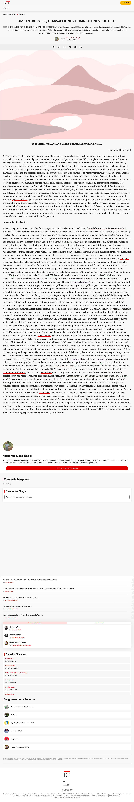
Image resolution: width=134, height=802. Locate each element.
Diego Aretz (14, 739)
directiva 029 (75, 278)
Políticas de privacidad (57, 794)
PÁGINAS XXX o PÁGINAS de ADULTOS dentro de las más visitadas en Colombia (30, 580)
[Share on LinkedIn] (69, 47)
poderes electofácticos (14, 372)
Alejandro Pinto (9, 582)
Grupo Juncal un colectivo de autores (22, 707)
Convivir (107, 275)
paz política (44, 392)
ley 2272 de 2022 (19, 199)
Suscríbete (126, 3)
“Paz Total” (61, 162)
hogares (124, 258)
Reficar (100, 358)
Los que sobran (10, 666)
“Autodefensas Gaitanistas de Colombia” (106, 228)
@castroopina (12, 661)
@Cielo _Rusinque (13, 668)
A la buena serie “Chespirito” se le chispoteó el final (20, 597)
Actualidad (12, 15)
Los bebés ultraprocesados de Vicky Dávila (18, 606)
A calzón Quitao (12, 690)
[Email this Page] (75, 47)
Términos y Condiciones (41, 794)
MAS (11, 275)
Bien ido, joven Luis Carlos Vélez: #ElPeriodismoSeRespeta (23, 615)
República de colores (17, 642)
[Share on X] (58, 47)
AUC (41, 278)
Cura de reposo (15, 635)
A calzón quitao (10, 687)
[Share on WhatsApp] (64, 47)
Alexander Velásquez (11, 600)
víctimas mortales (122, 308)
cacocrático (46, 372)
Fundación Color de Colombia (21, 645)
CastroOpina (9, 658)
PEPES (51, 275)
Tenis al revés (9, 680)
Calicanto (63, 40)
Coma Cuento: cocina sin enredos (16, 673)
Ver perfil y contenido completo (67, 468)
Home (5, 15)
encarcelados (44, 335)
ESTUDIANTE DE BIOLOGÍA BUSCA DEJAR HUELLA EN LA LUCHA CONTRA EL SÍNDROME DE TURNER (38, 588)
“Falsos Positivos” (81, 281)
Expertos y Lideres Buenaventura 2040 (22, 723)
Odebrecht (77, 358)
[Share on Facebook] (53, 47)
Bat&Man (14, 715)
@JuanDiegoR (12, 682)
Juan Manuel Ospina (17, 731)
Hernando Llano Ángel (73, 38)
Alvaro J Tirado (9, 591)
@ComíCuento (12, 675)
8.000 (98, 362)
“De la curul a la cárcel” (65, 365)
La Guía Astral (9, 694)
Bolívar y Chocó (71, 241)
